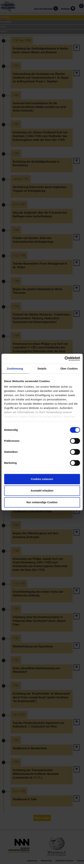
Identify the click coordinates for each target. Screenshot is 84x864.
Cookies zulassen (42, 478)
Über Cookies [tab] (69, 368)
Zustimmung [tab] (15, 368)
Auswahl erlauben (42, 490)
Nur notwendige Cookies (42, 502)
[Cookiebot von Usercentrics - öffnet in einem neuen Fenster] (64, 358)
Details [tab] (42, 368)
